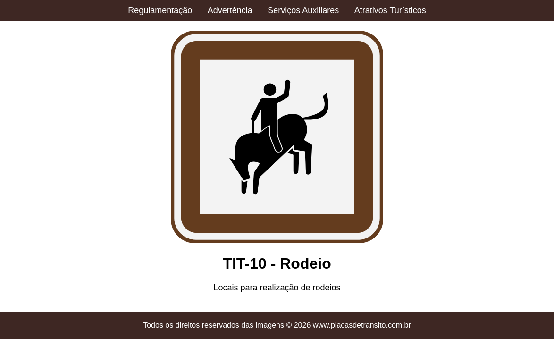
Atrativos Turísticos (390, 10)
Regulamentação (160, 10)
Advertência (230, 10)
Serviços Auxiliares (303, 10)
